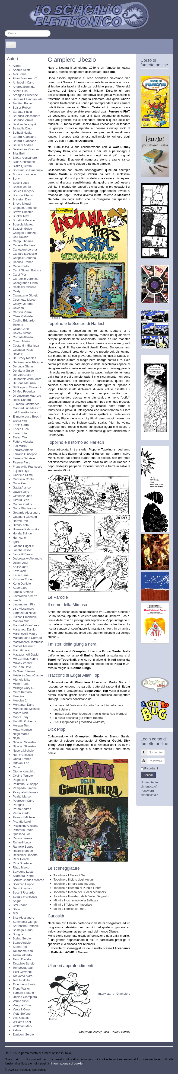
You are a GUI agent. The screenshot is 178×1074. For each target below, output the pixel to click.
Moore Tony (21, 717)
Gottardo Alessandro (26, 512)
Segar (17, 901)
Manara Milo (21, 621)
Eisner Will (20, 420)
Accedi (148, 775)
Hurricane (19, 537)
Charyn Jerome (23, 303)
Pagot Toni (20, 779)
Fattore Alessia (23, 441)
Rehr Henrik (21, 859)
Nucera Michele (23, 750)
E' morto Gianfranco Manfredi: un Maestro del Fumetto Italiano (27, 408)
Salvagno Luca (23, 871)
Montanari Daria (23, 704)
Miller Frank (21, 683)
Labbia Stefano (23, 592)
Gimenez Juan (22, 496)
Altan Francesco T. (25, 78)
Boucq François (23, 191)
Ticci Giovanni (22, 972)
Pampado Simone (25, 788)
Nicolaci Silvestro (24, 742)
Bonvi (16, 178)
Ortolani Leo (21, 763)
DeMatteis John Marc (27, 379)
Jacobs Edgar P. (24, 546)
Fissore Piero (22, 462)
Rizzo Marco (21, 867)
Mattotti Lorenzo (23, 650)
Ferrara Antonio (23, 450)
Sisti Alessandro (23, 917)
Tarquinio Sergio (24, 963)
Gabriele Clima (23, 475)
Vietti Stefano (22, 1013)
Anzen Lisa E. (22, 91)
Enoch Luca (21, 429)
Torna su (167, 1069)
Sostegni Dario (22, 930)
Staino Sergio (22, 938)
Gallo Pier (19, 483)
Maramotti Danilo (24, 629)
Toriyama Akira (22, 976)
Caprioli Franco (23, 262)
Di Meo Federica (24, 391)
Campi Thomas (23, 241)
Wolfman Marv (22, 1026)
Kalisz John (20, 567)
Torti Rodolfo (21, 980)
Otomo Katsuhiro (24, 771)
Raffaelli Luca (22, 842)
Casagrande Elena (25, 283)
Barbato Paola (22, 111)
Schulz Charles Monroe (28, 880)
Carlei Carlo (21, 266)
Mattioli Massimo (24, 646)
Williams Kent (22, 1022)
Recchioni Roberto (25, 855)
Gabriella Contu (23, 479)
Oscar (17, 767)
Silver (16, 909)
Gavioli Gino (21, 491)
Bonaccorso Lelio (24, 174)
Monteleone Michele (26, 709)
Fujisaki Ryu (21, 471)
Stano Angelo (22, 942)
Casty (16, 291)
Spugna (18, 934)
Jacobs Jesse (22, 550)
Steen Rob (20, 947)
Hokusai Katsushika (26, 529)
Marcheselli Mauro (25, 633)
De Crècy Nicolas (24, 358)
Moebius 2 (20, 700)
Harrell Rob (20, 521)
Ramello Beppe (23, 846)
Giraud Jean (21, 500)
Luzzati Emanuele (25, 617)
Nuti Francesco (23, 754)
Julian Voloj (20, 562)
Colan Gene (21, 329)
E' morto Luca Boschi (27, 416)
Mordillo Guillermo (25, 721)
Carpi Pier (19, 274)
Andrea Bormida (24, 86)
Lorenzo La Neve (24, 612)
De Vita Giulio (22, 374)
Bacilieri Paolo (22, 103)
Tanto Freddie (22, 959)
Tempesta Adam (23, 967)
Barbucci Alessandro (26, 116)
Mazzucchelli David (25, 654)
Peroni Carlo (21, 813)
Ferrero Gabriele (24, 458)
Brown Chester (23, 212)
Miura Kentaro (22, 692)
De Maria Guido (23, 370)
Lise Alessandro (23, 608)
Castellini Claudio (24, 287)
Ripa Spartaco (22, 863)
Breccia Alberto (23, 195)
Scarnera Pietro (23, 876)
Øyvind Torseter (23, 775)
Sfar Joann (20, 905)
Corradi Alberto (23, 337)
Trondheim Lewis (24, 984)
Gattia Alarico (22, 487)
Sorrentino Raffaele (26, 926)
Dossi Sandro (22, 400)
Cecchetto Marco (24, 299)
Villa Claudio (21, 1017)
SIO (15, 913)
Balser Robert (22, 107)
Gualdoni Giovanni (25, 516)
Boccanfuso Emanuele (28, 170)
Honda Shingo (22, 533)
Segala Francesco (25, 896)
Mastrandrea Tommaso (28, 642)
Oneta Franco (22, 759)
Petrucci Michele (24, 817)
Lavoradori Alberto (25, 596)
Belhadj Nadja (22, 132)
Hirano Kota (21, 525)
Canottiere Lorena (25, 249)
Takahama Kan (23, 951)
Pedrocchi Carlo (23, 800)
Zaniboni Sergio (23, 1034)
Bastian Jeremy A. (25, 124)
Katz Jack (19, 571)
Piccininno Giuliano (25, 825)
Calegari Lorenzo (24, 233)
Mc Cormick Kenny (25, 658)
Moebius (18, 696)
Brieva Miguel (22, 203)
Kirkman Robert (23, 579)
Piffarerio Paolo (23, 830)
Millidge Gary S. (23, 688)
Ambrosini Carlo (23, 82)
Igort (16, 541)
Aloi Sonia (19, 74)
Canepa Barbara (24, 245)
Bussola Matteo (23, 224)
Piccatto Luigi (22, 821)
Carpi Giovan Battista (27, 270)
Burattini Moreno (24, 220)
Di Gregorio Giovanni (27, 387)
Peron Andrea (22, 809)
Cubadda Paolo (23, 349)
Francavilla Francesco (27, 466)
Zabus (17, 1030)
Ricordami (151, 768)
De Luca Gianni (23, 366)
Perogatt (18, 805)
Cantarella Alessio (25, 253)
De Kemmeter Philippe (28, 362)
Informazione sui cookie (67, 1063)
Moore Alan (20, 713)
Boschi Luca (21, 182)
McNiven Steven (24, 671)
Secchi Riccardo (24, 892)
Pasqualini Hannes (25, 792)
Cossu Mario (21, 341)
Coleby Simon (22, 333)
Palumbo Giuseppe (25, 784)
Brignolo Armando (25, 207)
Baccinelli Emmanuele (27, 99)
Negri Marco (21, 734)
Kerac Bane (21, 575)
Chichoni (19, 308)
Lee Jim (18, 600)
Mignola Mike (22, 679)
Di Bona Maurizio (24, 383)
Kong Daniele (22, 583)
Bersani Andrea (23, 145)
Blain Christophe (24, 162)
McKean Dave (22, 667)
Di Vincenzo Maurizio (27, 395)
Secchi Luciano (23, 888)
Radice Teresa (22, 838)
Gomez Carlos (22, 504)
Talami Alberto (22, 955)
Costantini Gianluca (26, 345)
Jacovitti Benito (23, 554)
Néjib (16, 738)
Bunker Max (21, 216)
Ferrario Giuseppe (25, 454)
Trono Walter (21, 988)
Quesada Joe (22, 834)
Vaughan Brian (22, 1005)
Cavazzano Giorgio (25, 295)
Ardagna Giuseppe (25, 95)
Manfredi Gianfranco (26, 625)
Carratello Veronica (25, 278)
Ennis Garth (21, 425)
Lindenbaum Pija (24, 604)
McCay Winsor (22, 663)
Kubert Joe (20, 587)
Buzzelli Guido (22, 228)
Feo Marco (20, 445)
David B (18, 354)
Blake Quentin (22, 166)
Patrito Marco (22, 796)
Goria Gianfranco (24, 508)
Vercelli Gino (21, 1009)
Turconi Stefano (23, 992)
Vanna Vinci (21, 1001)
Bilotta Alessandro (25, 157)
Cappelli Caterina (24, 258)
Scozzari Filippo (23, 884)
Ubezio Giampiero (25, 997)
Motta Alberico (22, 729)
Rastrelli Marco (23, 850)
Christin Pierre (22, 312)
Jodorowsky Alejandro (27, 558)
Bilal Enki (19, 153)
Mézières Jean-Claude (28, 675)
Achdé (17, 66)
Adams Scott (21, 70)
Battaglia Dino (22, 128)
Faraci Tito (20, 433)
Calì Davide (20, 237)
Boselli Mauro (22, 187)
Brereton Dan (22, 199)
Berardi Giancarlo (24, 136)
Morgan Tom (21, 725)
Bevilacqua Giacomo (26, 149)
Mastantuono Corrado (27, 638)
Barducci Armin (23, 120)
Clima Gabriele (23, 316)
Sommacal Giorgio (25, 921)
